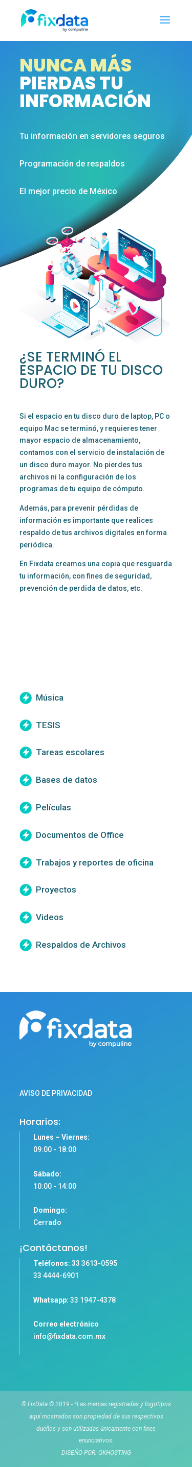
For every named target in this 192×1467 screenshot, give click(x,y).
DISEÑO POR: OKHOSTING (96, 1452)
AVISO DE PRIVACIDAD (55, 1093)
